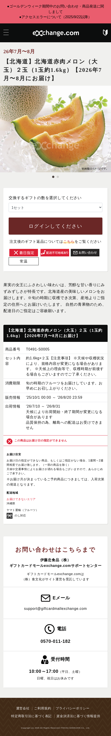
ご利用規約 (42, 708)
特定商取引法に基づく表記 (31, 716)
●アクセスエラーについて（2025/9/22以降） (55, 17)
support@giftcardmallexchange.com (55, 609)
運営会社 (23, 708)
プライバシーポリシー (72, 708)
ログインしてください (56, 226)
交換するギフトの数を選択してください (45, 198)
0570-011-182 (55, 641)
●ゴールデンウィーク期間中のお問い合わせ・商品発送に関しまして (55, 8)
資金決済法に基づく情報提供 (78, 716)
